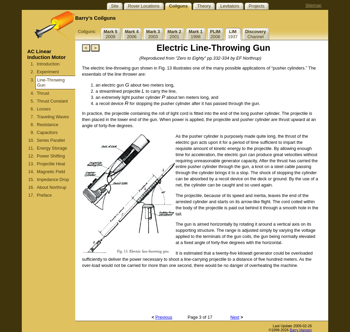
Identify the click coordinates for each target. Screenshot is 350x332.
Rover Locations (143, 6)
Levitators (229, 6)
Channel (255, 34)
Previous (163, 317)
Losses (44, 108)
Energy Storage (52, 148)
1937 (232, 34)
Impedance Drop (53, 179)
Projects (257, 6)
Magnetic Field (51, 171)
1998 (196, 34)
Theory (204, 6)
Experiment (48, 71)
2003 (153, 34)
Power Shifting (51, 156)
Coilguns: (87, 31)
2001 (174, 34)
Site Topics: (90, 6)
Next (234, 317)
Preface (44, 195)
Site (114, 6)
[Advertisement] (48, 273)
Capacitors (47, 132)
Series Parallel (51, 140)
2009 (110, 34)
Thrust (43, 93)
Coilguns (178, 6)
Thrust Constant (52, 101)
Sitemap (313, 5)
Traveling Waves (53, 116)
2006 (132, 34)
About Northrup (51, 187)
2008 (215, 34)
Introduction (48, 63)
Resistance (47, 124)
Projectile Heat (51, 163)
